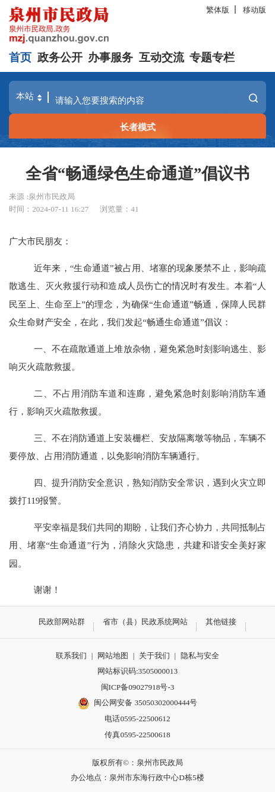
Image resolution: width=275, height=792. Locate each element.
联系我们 (71, 655)
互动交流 (161, 57)
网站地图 (112, 655)
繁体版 (217, 9)
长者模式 (138, 127)
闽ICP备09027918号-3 (138, 687)
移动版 (254, 9)
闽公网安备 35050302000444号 (138, 703)
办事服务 (110, 57)
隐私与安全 (200, 655)
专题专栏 (212, 57)
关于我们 (154, 655)
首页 (20, 57)
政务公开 (60, 57)
